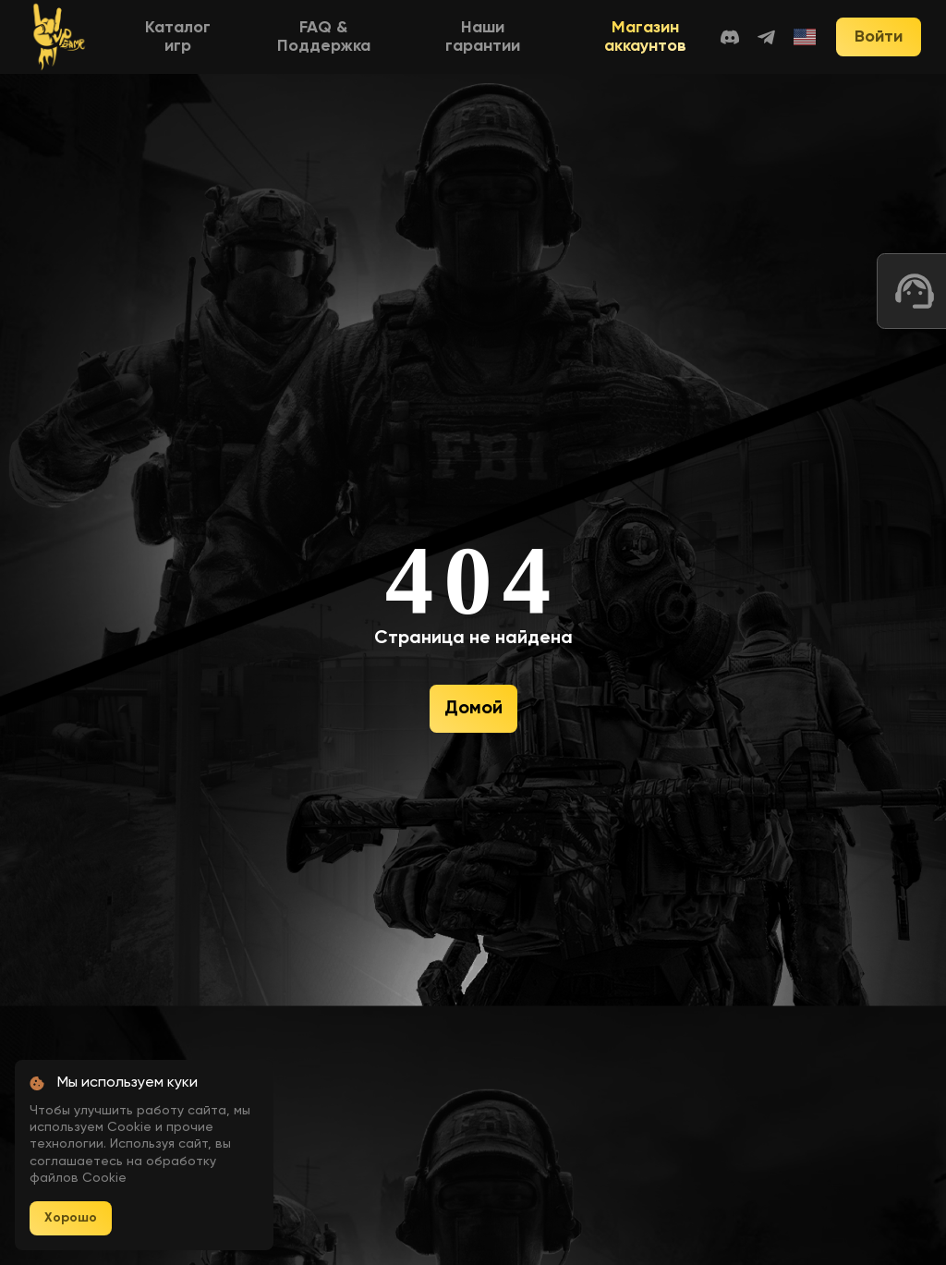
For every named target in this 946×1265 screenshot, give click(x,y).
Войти (879, 37)
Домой (473, 708)
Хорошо (70, 1217)
